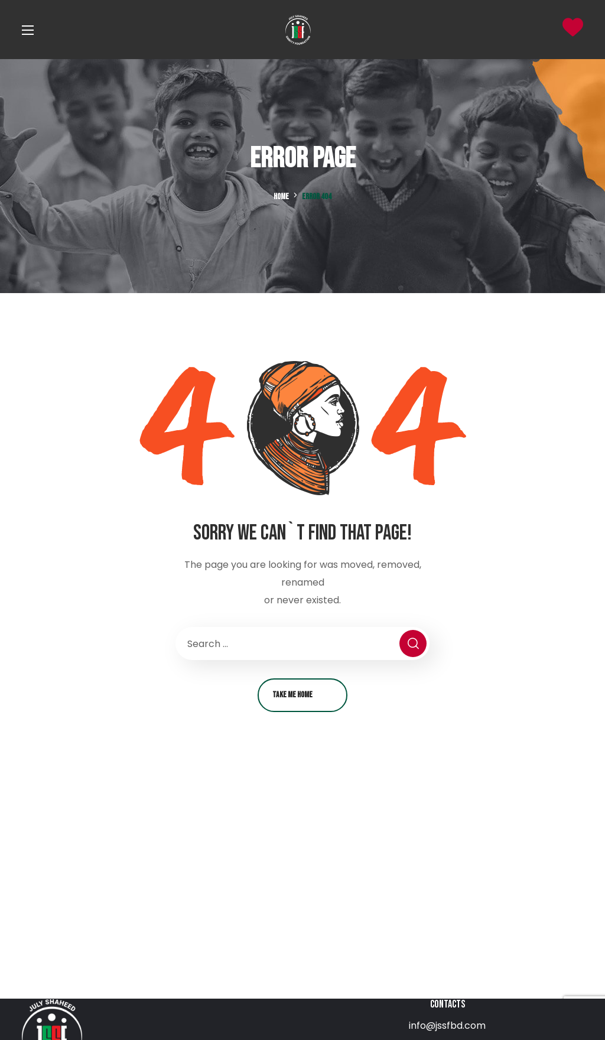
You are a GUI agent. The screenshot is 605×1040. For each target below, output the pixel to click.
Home (281, 196)
